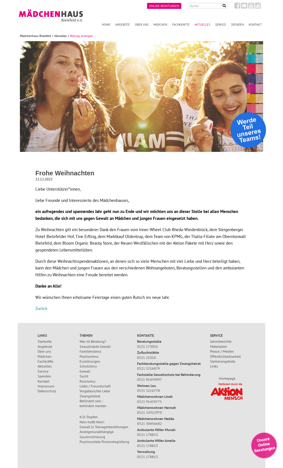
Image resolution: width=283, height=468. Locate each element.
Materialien (218, 346)
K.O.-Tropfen (89, 417)
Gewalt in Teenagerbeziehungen (104, 427)
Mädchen (160, 24)
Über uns (142, 24)
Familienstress (90, 351)
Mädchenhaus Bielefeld (35, 36)
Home (106, 24)
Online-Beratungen (164, 6)
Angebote (122, 24)
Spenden (237, 24)
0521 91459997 (149, 379)
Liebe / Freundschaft (95, 386)
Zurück (41, 308)
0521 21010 (146, 357)
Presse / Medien (222, 351)
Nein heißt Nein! (92, 422)
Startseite (45, 341)
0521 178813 (147, 434)
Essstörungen (90, 361)
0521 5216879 (148, 368)
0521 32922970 (149, 412)
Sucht (84, 376)
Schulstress (88, 366)
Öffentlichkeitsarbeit (225, 356)
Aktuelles (202, 24)
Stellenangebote (222, 361)
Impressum (46, 386)
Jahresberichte (220, 341)
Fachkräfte (181, 24)
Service (220, 24)
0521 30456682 (149, 423)
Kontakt (255, 24)
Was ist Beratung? (93, 341)
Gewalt (85, 371)
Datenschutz (47, 391)
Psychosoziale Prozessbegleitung (104, 441)
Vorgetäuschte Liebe (95, 391)
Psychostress (89, 356)
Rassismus (88, 381)
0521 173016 (147, 346)
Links (214, 366)
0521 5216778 (148, 390)
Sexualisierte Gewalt (95, 346)
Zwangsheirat (90, 396)
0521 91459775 (149, 401)
